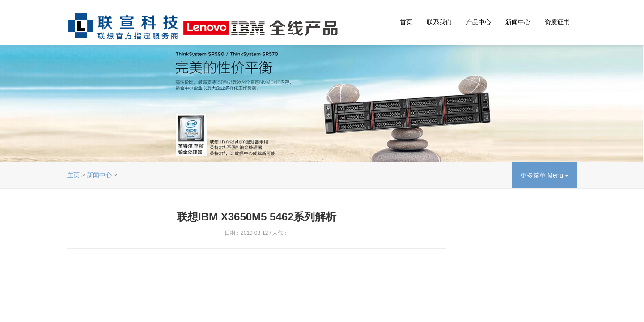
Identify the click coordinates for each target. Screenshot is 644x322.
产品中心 (478, 21)
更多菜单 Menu (544, 175)
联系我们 (439, 21)
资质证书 (557, 21)
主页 (73, 174)
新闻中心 (517, 21)
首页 (406, 21)
